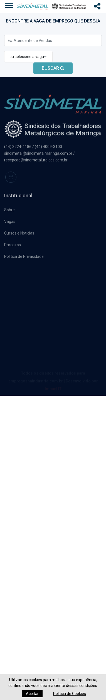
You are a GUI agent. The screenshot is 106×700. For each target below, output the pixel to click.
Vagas (9, 222)
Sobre (9, 211)
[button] (52, 4)
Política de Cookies (69, 693)
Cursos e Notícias (19, 234)
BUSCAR (53, 68)
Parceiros (12, 246)
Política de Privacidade (24, 257)
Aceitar (32, 693)
